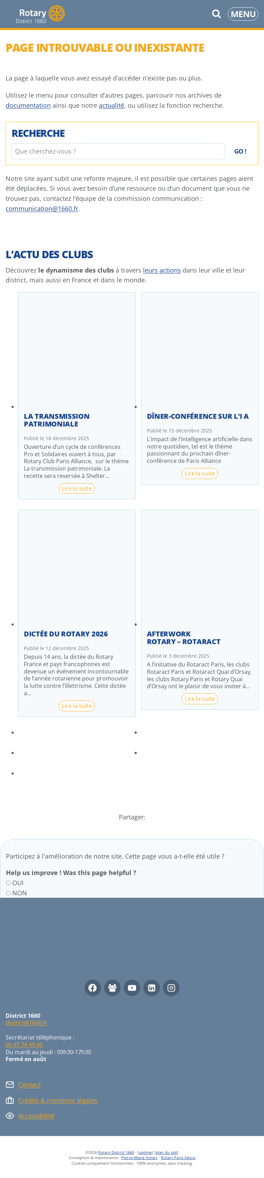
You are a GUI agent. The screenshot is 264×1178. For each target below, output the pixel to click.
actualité (111, 105)
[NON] (8, 893)
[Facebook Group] (112, 988)
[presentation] (77, 350)
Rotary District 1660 (116, 1152)
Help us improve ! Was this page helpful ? (71, 872)
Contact (29, 1084)
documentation (28, 105)
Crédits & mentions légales (57, 1100)
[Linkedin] (151, 988)
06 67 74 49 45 (24, 1045)
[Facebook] (92, 988)
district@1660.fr (26, 1023)
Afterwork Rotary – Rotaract (184, 638)
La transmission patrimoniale (57, 420)
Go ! (240, 151)
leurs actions (162, 270)
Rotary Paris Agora (178, 1157)
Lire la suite (78, 489)
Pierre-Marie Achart (139, 1157)
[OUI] (8, 883)
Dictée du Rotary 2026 (66, 634)
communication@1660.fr (42, 208)
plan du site (166, 1152)
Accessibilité (36, 1116)
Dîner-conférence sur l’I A (198, 416)
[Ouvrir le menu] (243, 14)
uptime (145, 1152)
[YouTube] (132, 988)
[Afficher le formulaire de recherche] (216, 14)
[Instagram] (171, 988)
